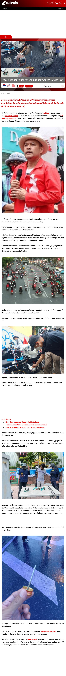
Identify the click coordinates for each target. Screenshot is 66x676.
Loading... (48, 86)
